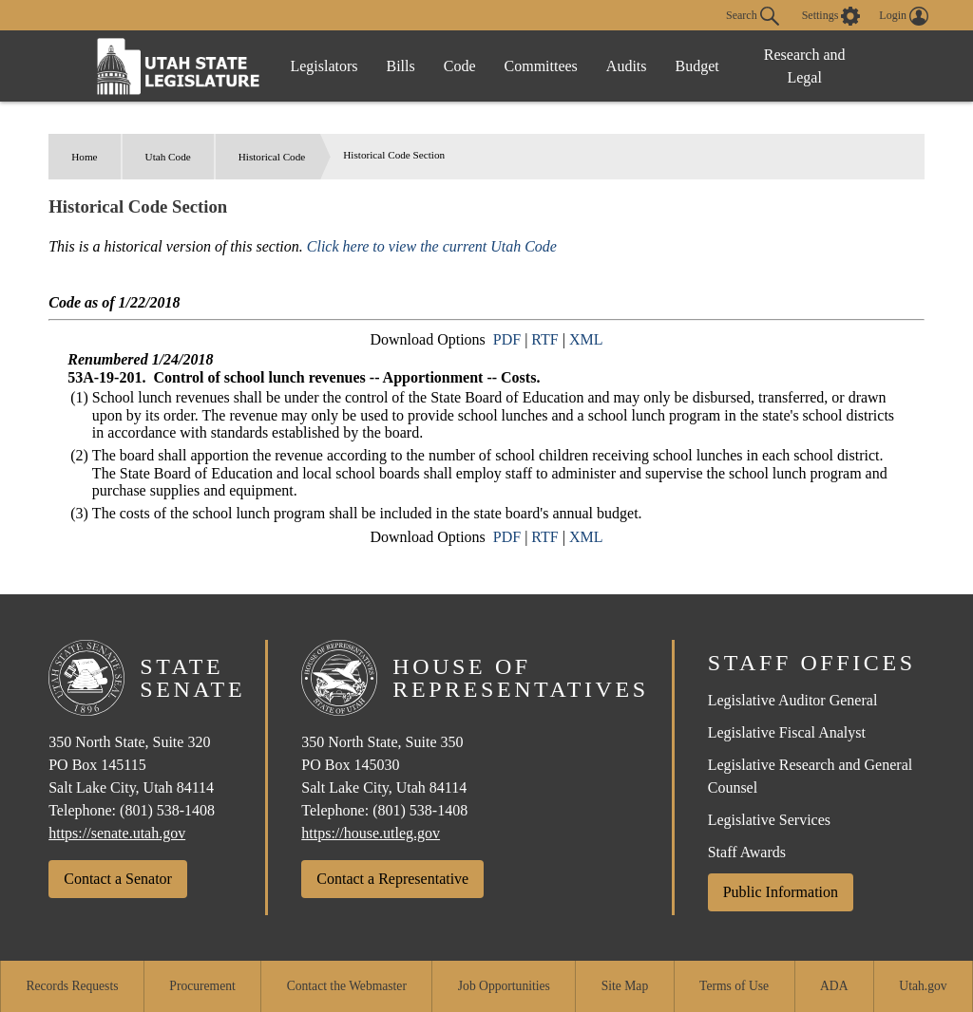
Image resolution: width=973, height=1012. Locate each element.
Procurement (202, 986)
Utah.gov (922, 986)
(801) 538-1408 (167, 810)
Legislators (323, 66)
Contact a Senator (118, 879)
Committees (541, 66)
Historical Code (272, 156)
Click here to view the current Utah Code (432, 246)
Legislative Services (769, 820)
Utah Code (168, 156)
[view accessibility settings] (831, 16)
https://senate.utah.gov (116, 833)
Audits (626, 66)
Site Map (624, 986)
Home (84, 156)
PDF (507, 339)
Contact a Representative (392, 879)
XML (586, 339)
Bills (401, 66)
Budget (697, 66)
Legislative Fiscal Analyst (787, 732)
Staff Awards (747, 852)
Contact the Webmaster (347, 986)
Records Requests (72, 986)
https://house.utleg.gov (370, 833)
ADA (834, 986)
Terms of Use (734, 986)
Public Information (780, 892)
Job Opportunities (504, 986)
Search (752, 16)
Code (460, 66)
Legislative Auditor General (793, 700)
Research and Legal (805, 66)
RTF (544, 339)
